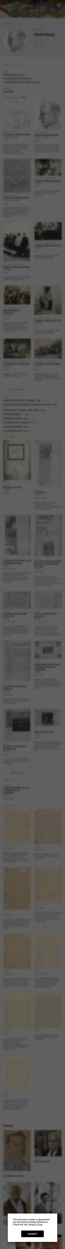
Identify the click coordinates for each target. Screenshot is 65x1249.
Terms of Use (35, 1224)
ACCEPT (32, 1234)
